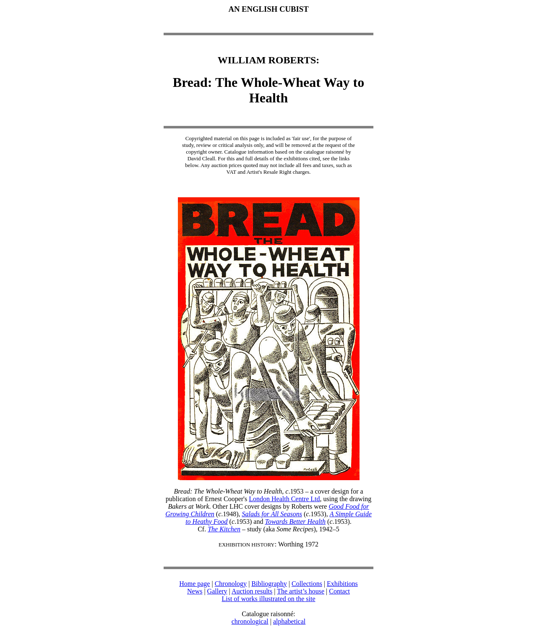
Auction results (252, 591)
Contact (339, 591)
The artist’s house (300, 591)
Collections (307, 583)
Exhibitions (342, 583)
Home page (194, 583)
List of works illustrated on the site (268, 598)
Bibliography (269, 583)
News (194, 591)
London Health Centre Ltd (284, 498)
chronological (250, 621)
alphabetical (289, 621)
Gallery (217, 591)
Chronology (231, 583)
